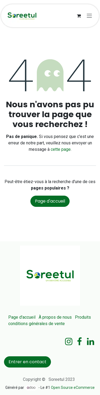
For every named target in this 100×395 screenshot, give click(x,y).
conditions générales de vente (36, 323)
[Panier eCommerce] (78, 15)
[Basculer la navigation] (89, 15)
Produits (83, 317)
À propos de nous (55, 317)
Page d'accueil (50, 201)
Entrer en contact (27, 362)
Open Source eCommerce (73, 387)
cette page (61, 149)
